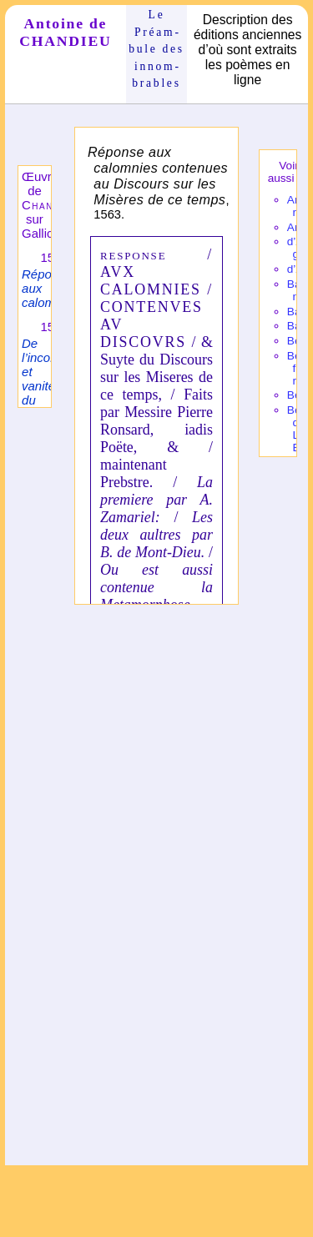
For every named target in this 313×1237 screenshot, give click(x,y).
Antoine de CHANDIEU (65, 32)
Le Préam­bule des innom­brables (156, 48)
